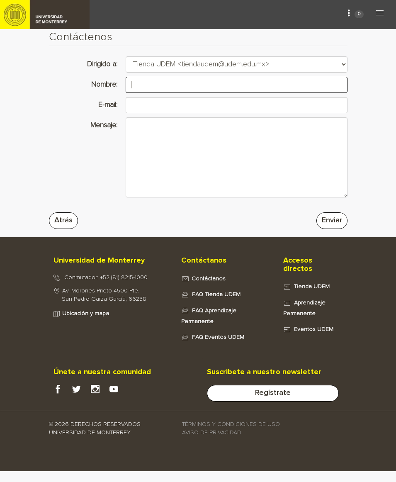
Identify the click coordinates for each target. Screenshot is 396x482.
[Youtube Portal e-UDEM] (118, 391)
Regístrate (273, 393)
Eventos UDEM (313, 329)
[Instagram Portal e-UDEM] (100, 391)
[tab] (108, 261)
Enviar (332, 220)
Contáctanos (209, 279)
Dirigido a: (102, 64)
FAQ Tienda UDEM (216, 294)
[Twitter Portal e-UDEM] (81, 391)
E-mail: (107, 105)
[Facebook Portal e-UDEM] (62, 391)
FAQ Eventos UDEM (218, 337)
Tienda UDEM (312, 287)
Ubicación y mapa (85, 313)
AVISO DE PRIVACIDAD (211, 433)
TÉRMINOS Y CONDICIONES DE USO (231, 424)
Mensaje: (103, 125)
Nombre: (104, 84)
